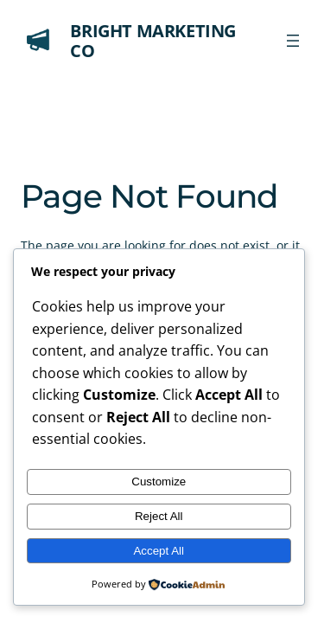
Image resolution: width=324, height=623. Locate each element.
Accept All (158, 550)
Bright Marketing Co (153, 40)
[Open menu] (293, 40)
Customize (158, 481)
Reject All (159, 516)
